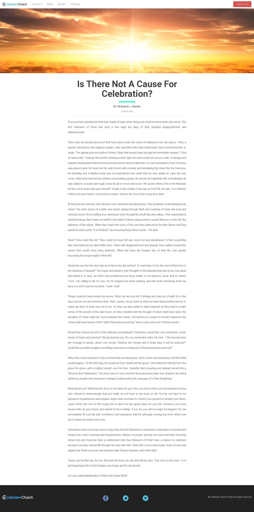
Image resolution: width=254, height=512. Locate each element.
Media (50, 4)
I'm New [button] (37, 4)
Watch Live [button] (242, 4)
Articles (61, 4)
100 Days (75, 4)
